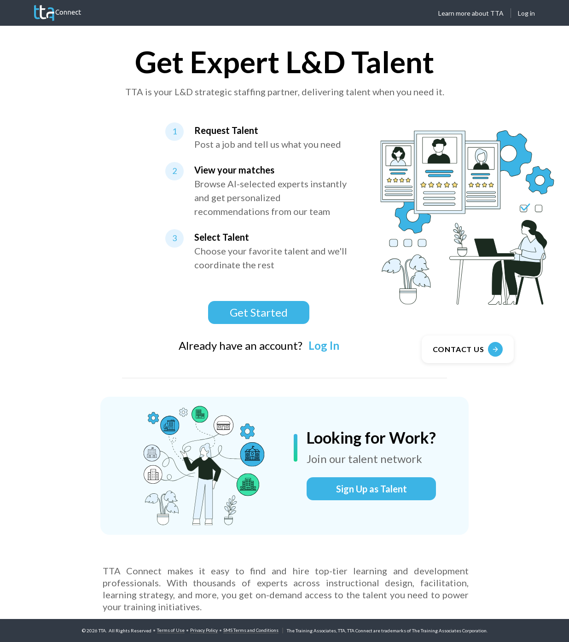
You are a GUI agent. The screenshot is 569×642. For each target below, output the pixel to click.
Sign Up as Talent (371, 488)
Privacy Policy (204, 630)
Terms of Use (171, 630)
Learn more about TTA (471, 13)
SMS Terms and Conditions (251, 630)
